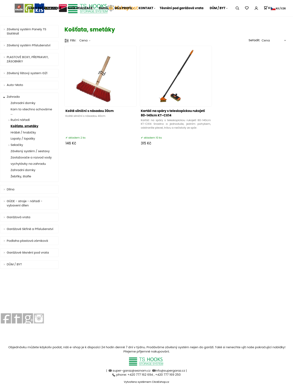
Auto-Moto (15, 85)
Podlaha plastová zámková (27, 241)
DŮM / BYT (217, 8)
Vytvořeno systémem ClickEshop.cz (146, 382)
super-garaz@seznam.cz (132, 370)
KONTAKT (146, 8)
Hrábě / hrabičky (23, 132)
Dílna (10, 189)
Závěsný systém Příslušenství (28, 45)
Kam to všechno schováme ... (31, 111)
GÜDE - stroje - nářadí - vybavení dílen (24, 203)
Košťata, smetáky (24, 126)
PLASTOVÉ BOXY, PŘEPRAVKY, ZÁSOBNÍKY (28, 59)
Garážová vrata (18, 217)
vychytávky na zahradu (28, 164)
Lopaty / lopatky (23, 138)
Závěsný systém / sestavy (30, 151)
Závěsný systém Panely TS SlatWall (26, 31)
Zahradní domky (23, 103)
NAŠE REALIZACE (80, 8)
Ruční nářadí (20, 120)
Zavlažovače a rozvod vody (31, 157)
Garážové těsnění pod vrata (28, 252)
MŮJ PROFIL (123, 8)
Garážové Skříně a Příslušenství (30, 229)
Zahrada (13, 96)
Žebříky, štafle (21, 176)
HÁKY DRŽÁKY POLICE (44, 8)
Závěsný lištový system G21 (27, 73)
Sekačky (17, 145)
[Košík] (269, 8)
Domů (103, 8)
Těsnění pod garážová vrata (181, 8)
